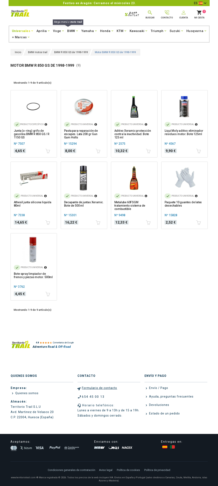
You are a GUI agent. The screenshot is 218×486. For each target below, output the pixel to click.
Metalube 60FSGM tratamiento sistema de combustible (129, 206)
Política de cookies (128, 470)
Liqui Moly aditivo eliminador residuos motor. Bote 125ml (184, 132)
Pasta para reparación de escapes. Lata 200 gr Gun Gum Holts (81, 134)
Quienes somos (26, 393)
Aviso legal (105, 470)
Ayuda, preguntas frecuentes (170, 396)
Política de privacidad (157, 470)
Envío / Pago (158, 388)
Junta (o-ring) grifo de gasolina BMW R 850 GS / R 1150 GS (31, 134)
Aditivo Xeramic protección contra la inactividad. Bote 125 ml (132, 134)
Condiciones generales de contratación (71, 470)
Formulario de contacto (99, 388)
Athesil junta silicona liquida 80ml (32, 204)
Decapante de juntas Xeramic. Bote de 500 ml (84, 204)
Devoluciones (158, 405)
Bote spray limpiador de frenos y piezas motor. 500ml (33, 275)
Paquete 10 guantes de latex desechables (183, 204)
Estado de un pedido (164, 413)
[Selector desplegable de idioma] (200, 3)
